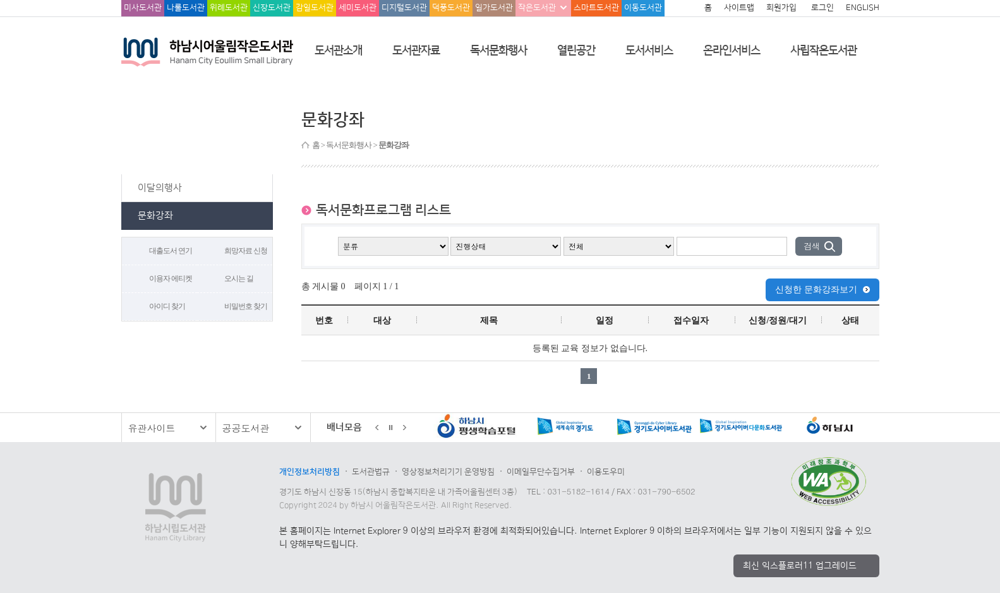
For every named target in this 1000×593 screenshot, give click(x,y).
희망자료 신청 (245, 250)
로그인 (822, 7)
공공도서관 (246, 427)
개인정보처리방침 (309, 471)
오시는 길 (238, 278)
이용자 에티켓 (170, 278)
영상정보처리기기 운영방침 (448, 471)
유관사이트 (152, 427)
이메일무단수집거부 (541, 471)
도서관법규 (371, 471)
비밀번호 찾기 (245, 306)
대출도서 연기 (170, 250)
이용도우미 (606, 471)
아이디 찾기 (167, 306)
